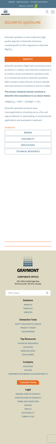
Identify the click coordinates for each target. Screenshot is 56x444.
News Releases (23, 2)
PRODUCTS (28, 308)
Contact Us (10, 127)
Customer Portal (28, 382)
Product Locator (26, 6)
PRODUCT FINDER (28, 328)
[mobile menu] (53, 12)
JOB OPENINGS (28, 331)
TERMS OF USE (28, 416)
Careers (11, 2)
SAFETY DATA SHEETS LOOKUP (28, 324)
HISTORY (28, 370)
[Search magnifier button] (47, 293)
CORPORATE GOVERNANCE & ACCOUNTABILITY (28, 374)
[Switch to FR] (36, 6)
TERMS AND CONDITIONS (28, 401)
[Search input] (26, 293)
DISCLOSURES (28, 354)
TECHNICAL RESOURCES (28, 343)
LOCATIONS (28, 347)
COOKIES (28, 405)
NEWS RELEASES (28, 351)
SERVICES (28, 312)
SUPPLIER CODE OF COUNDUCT (28, 398)
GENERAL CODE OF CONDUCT (28, 394)
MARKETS (28, 305)
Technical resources (39, 2)
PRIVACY (28, 409)
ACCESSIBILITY (28, 413)
